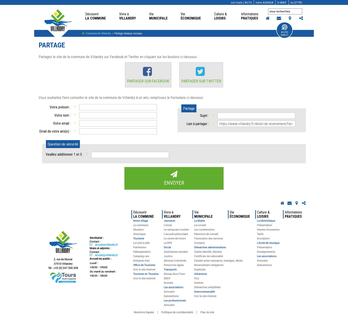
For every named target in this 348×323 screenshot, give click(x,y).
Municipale (158, 16)
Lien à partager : (200, 124)
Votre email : (64, 123)
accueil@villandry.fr (106, 245)
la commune (95, 16)
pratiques (250, 16)
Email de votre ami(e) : (57, 131)
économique (191, 16)
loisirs (221, 16)
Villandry (127, 16)
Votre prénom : (62, 107)
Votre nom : (65, 116)
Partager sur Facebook (147, 81)
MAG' (282, 2)
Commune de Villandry (98, 33)
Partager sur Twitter (202, 81)
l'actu (241, 2)
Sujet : (207, 116)
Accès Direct (284, 34)
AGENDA (264, 2)
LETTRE (296, 2)
